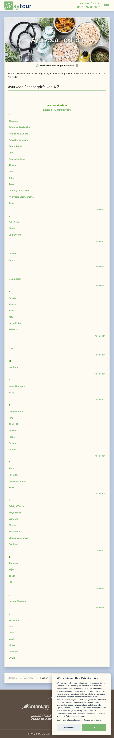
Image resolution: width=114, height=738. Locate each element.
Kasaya (12, 298)
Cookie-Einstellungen (65, 720)
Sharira (12, 525)
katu (11, 317)
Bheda (12, 228)
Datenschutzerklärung (92, 720)
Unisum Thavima (17, 601)
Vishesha (13, 651)
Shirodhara (14, 531)
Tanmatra (13, 563)
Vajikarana (14, 620)
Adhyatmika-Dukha (18, 140)
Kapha (12, 310)
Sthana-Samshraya (18, 538)
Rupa (11, 487)
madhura (13, 367)
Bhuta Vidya (15, 234)
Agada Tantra (15, 146)
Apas (11, 184)
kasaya (12, 304)
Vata (11, 626)
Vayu (11, 632)
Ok (94, 727)
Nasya (12, 392)
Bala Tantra (14, 222)
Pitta (11, 418)
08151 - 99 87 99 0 (88, 7)
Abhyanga (14, 121)
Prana (12, 437)
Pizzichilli (13, 424)
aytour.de (46, 734)
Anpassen (69, 727)
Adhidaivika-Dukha (18, 133)
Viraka (12, 645)
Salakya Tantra (16, 506)
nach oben (100, 209)
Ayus (11, 203)
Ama (11, 171)
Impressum (78, 720)
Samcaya (13, 519)
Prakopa (13, 430)
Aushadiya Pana (17, 159)
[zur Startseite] (17, 5)
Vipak (12, 639)
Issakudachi (15, 279)
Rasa (11, 468)
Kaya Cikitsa (15, 323)
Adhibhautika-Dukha (19, 127)
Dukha (12, 260)
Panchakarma (16, 411)
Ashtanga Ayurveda (19, 190)
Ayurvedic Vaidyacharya (21, 197)
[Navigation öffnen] (106, 5)
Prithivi (12, 449)
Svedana (13, 544)
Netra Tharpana (17, 386)
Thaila (12, 576)
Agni (11, 152)
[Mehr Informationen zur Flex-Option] (77, 65)
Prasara (12, 443)
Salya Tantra (15, 512)
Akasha (12, 165)
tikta (11, 582)
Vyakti (12, 658)
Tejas (11, 569)
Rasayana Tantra (17, 481)
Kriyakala (13, 329)
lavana (12, 348)
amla (11, 178)
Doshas (12, 253)
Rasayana (14, 474)
